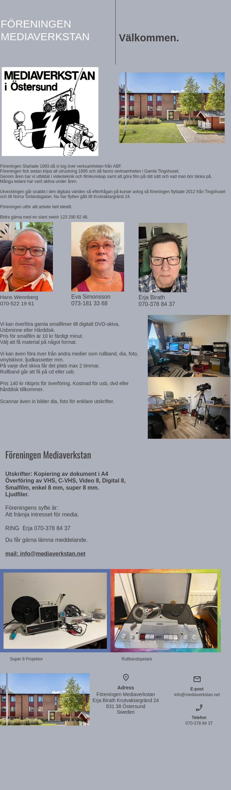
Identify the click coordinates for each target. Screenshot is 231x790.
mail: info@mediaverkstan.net (45, 554)
